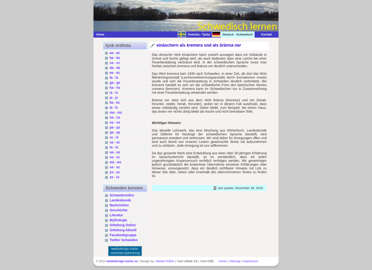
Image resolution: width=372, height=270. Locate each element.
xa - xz (115, 167)
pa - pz (115, 127)
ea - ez (115, 73)
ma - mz (116, 112)
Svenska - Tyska (199, 34)
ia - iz (114, 92)
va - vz (115, 157)
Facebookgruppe (123, 235)
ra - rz (114, 137)
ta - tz (114, 147)
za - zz (114, 177)
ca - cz (115, 63)
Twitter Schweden (124, 240)
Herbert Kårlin (164, 261)
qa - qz (115, 132)
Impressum (250, 261)
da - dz (115, 68)
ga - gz (115, 82)
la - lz (114, 107)
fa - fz (114, 78)
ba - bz (115, 58)
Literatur (116, 215)
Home (100, 34)
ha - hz (115, 87)
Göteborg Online (123, 225)
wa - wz (115, 162)
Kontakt (264, 34)
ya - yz (115, 172)
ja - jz (114, 97)
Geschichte (118, 210)
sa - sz (115, 142)
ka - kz (115, 102)
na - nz (115, 117)
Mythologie (118, 220)
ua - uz (115, 152)
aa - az (115, 53)
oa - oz (115, 122)
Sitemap (235, 261)
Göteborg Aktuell (123, 230)
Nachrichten (119, 205)
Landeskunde (120, 200)
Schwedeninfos (122, 195)
